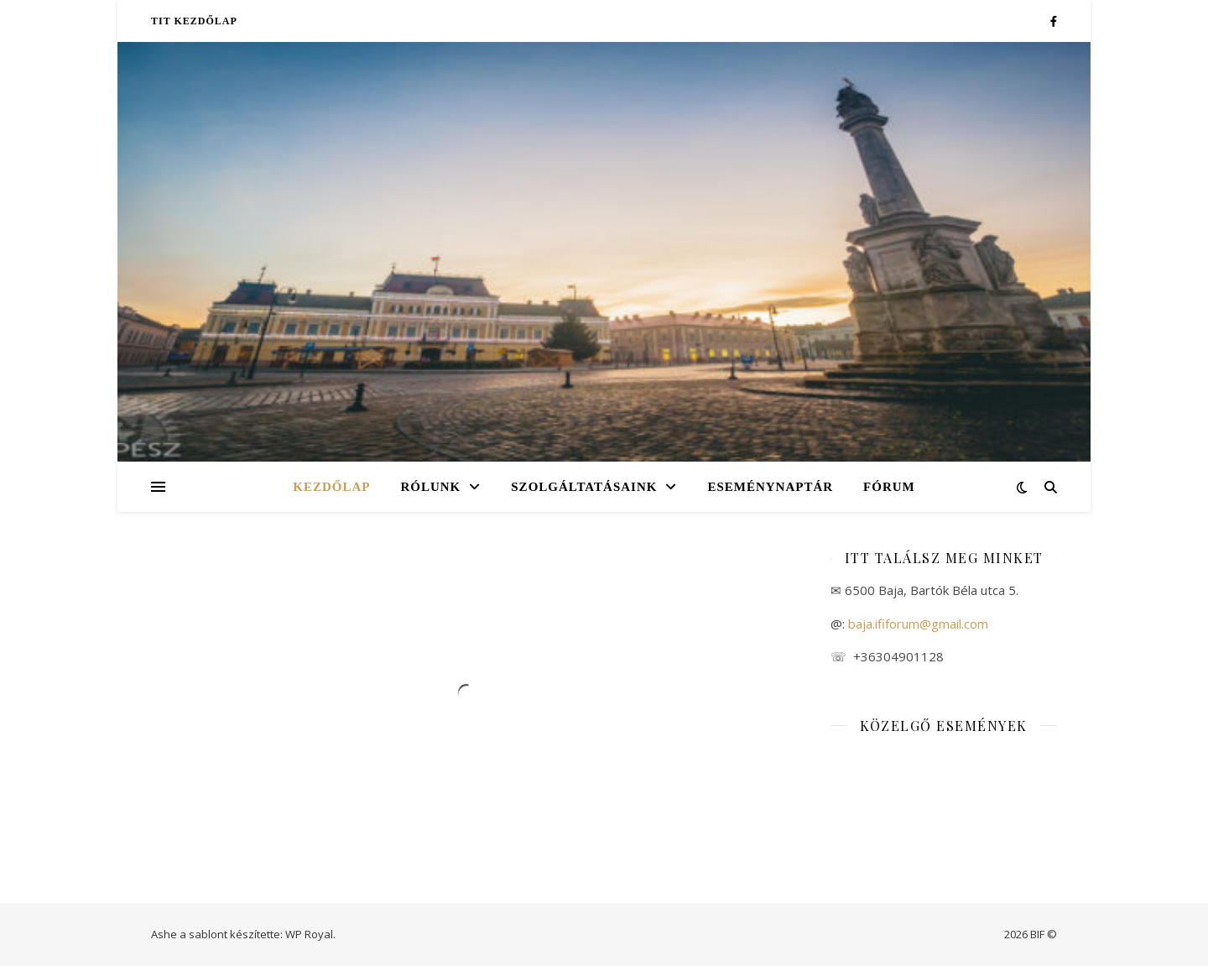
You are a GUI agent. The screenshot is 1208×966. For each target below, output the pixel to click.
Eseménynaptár (770, 486)
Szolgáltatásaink (584, 486)
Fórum (889, 486)
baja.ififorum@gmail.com (916, 623)
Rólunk (430, 486)
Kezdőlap (331, 486)
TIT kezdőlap (194, 21)
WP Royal (309, 934)
